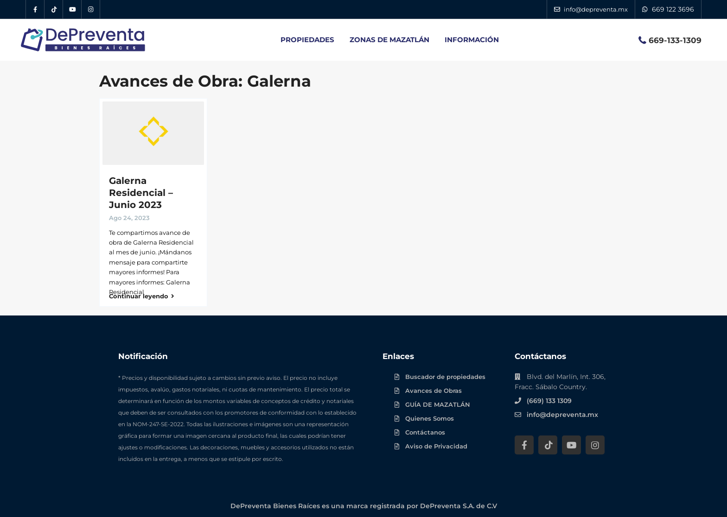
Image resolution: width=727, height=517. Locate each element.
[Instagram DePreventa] (91, 9)
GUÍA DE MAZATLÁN (437, 401)
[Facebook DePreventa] (35, 9)
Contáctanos (425, 429)
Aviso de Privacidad (436, 443)
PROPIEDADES (307, 39)
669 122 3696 (673, 9)
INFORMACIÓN (472, 39)
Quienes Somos (429, 415)
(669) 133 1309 (549, 398)
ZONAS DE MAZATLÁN (389, 39)
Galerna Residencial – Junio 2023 (141, 192)
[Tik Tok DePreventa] (54, 9)
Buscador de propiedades (445, 374)
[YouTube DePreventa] (72, 9)
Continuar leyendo (141, 293)
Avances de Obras (433, 387)
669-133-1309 (675, 40)
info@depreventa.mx (562, 412)
